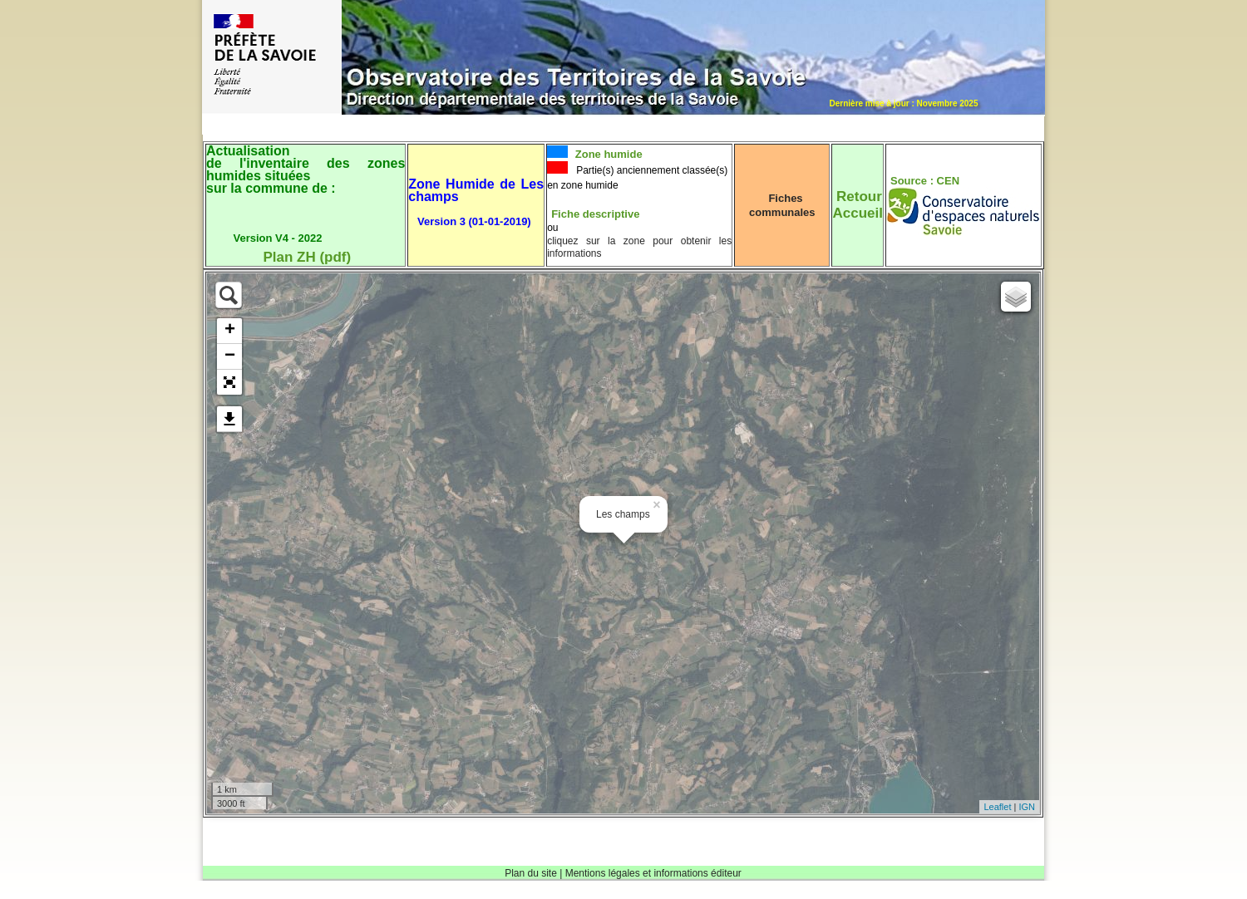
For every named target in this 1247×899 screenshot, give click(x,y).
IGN (1026, 807)
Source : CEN (924, 180)
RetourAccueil (857, 205)
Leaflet (997, 807)
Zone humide (607, 154)
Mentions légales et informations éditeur (653, 873)
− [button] (229, 356)
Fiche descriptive (595, 214)
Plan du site (531, 873)
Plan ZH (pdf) (307, 257)
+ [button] (229, 330)
